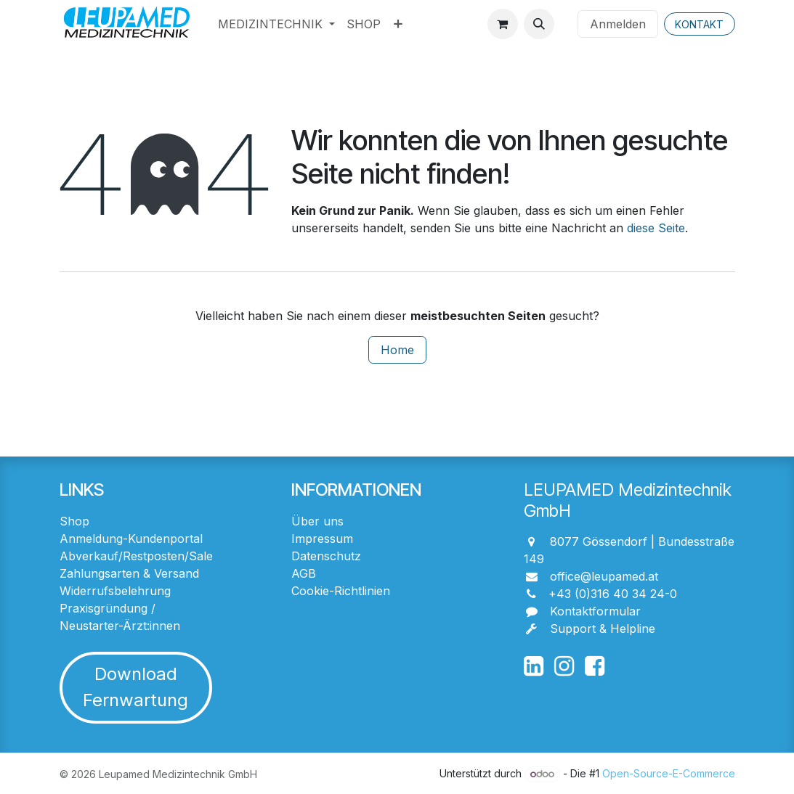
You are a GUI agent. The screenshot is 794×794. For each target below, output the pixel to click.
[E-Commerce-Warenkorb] (502, 24)
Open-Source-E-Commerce (668, 773)
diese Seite (656, 228)
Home (397, 350)
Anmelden (618, 24)
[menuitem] (276, 23)
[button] (539, 24)
